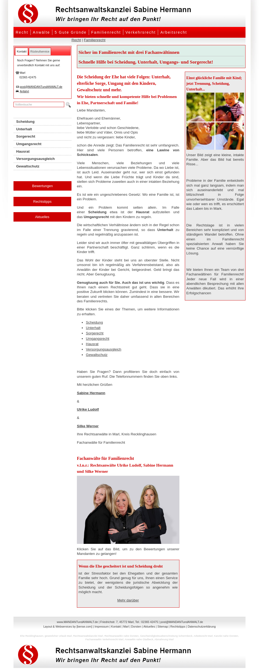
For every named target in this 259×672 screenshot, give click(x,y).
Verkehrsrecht (140, 32)
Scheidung (94, 322)
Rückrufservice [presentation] (39, 51)
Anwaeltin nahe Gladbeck (139, 639)
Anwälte (41, 32)
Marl (126, 626)
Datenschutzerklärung (202, 626)
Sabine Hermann (91, 393)
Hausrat (92, 344)
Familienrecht (106, 32)
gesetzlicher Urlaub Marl (58, 636)
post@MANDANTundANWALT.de (41, 86)
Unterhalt (93, 328)
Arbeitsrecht (173, 32)
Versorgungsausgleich (103, 349)
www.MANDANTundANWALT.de (77, 622)
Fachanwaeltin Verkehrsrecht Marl (104, 639)
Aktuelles (42, 217)
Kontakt (116, 626)
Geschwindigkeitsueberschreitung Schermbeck (166, 636)
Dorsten (136, 626)
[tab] (21, 51)
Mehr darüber (128, 600)
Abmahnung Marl (164, 639)
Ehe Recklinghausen (31, 636)
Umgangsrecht (97, 339)
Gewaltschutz (96, 355)
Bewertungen (42, 186)
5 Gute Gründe (70, 32)
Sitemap (162, 626)
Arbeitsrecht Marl (203, 636)
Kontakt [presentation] (21, 51)
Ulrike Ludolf (88, 409)
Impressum (101, 626)
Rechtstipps (42, 202)
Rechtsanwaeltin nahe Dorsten (121, 636)
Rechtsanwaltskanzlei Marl (88, 636)
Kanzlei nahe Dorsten (226, 636)
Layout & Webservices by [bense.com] (67, 626)
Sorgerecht (94, 333)
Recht (22, 32)
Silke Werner (88, 426)
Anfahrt (24, 91)
